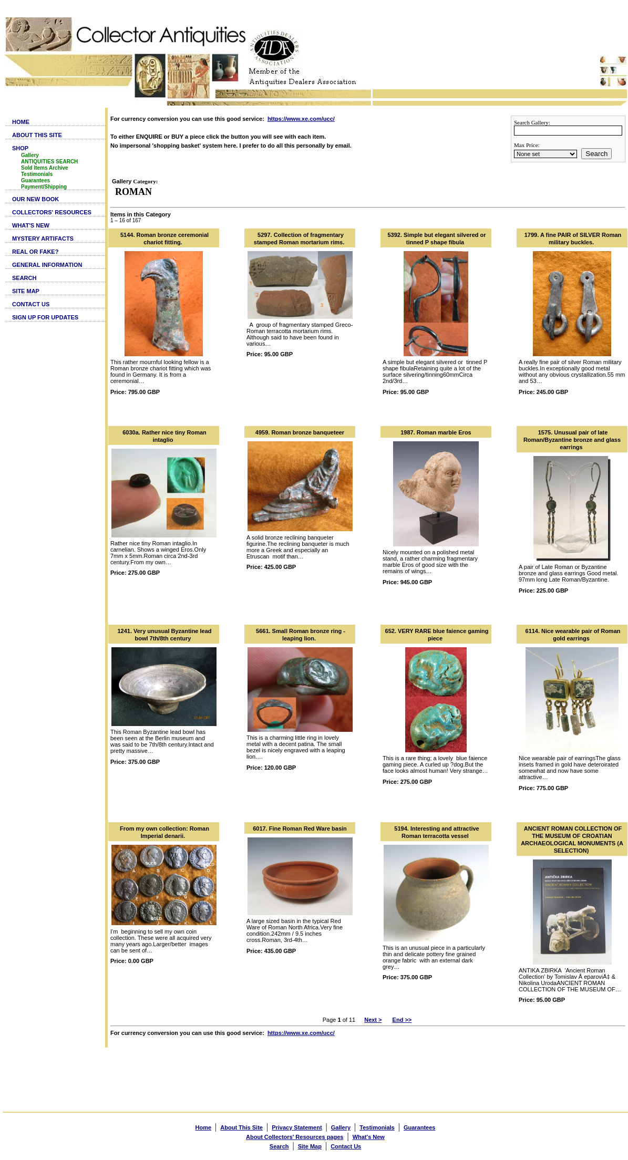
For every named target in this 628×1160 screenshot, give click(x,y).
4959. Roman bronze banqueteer (299, 432)
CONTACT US (30, 304)
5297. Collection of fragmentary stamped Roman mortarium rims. (299, 238)
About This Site (241, 1127)
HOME (20, 122)
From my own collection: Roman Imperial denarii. (164, 832)
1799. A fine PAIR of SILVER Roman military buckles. (573, 238)
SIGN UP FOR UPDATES (45, 317)
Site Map (310, 1146)
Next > (373, 1020)
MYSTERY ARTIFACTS (43, 238)
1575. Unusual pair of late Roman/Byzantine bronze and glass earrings (572, 439)
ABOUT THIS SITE (37, 135)
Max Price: (527, 145)
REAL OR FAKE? (35, 251)
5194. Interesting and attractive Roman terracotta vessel (436, 832)
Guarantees (35, 180)
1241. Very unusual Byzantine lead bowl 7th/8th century (164, 634)
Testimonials (37, 174)
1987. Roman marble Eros (435, 432)
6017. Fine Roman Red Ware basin (300, 828)
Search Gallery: (532, 122)
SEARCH (24, 278)
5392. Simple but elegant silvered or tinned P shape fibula (436, 238)
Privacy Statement (297, 1127)
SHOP (20, 148)
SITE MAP (25, 291)
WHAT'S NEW (30, 225)
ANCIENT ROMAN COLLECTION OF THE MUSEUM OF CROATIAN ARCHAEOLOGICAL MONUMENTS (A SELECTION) (572, 839)
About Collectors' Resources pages (294, 1137)
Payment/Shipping (44, 187)
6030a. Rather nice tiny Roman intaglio (164, 436)
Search (596, 154)
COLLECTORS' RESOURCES (51, 212)
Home (203, 1127)
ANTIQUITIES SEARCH (49, 161)
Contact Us (346, 1146)
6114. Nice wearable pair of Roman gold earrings (573, 634)
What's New (369, 1137)
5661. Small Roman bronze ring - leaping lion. (300, 634)
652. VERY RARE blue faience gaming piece (437, 634)
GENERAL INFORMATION (47, 265)
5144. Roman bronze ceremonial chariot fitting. (164, 238)
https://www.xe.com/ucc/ (301, 119)
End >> (402, 1020)
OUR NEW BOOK (35, 199)
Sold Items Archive (44, 168)
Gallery (30, 155)
